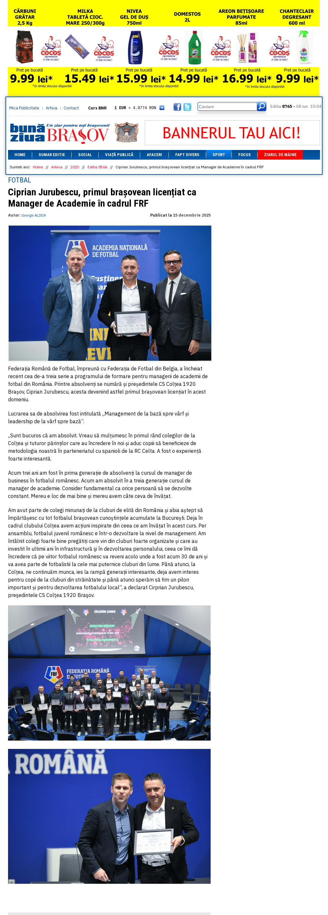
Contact (71, 108)
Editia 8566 (97, 166)
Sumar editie (52, 154)
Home (19, 154)
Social (85, 154)
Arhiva (51, 108)
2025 (74, 166)
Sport (219, 154)
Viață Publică (119, 154)
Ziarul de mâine (280, 154)
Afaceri (154, 154)
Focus (244, 154)
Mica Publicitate (24, 108)
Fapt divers (187, 154)
